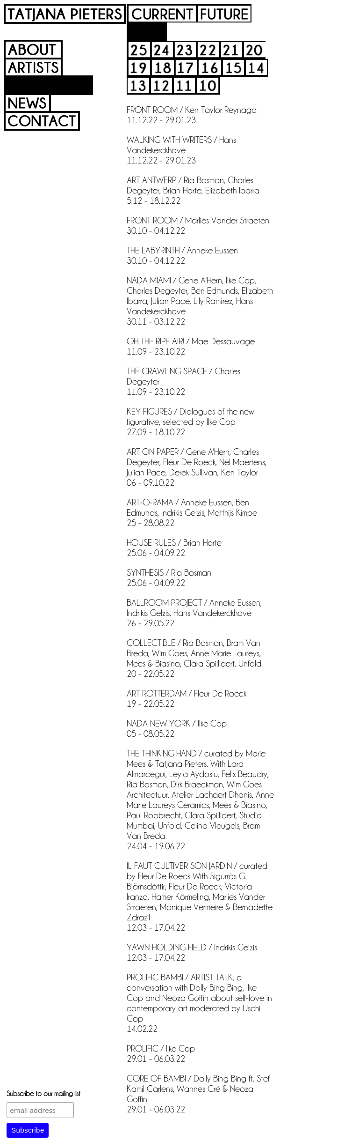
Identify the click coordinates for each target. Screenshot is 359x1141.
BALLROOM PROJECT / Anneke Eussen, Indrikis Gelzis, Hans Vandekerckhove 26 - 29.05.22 (194, 612)
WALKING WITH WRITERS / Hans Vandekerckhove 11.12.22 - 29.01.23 (181, 149)
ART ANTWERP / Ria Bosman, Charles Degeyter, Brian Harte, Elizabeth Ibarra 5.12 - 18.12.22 (193, 190)
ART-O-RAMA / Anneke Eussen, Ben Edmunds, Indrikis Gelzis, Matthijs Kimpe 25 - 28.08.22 (192, 512)
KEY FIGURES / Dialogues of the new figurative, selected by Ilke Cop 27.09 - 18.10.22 (190, 421)
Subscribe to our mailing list (43, 1093)
